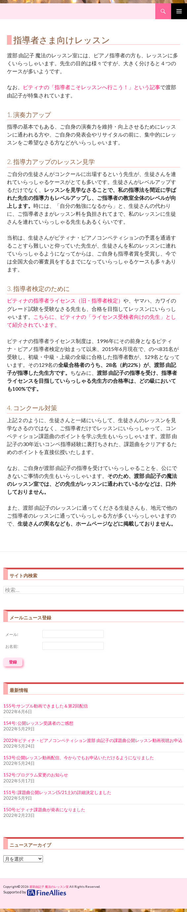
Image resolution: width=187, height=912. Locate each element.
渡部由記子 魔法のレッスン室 (49, 886)
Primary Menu (179, 11)
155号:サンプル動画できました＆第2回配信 (45, 706)
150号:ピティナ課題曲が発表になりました (44, 809)
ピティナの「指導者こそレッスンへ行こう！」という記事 (91, 87)
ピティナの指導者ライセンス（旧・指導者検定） (65, 301)
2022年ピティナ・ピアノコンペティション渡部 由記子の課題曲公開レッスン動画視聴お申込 (92, 740)
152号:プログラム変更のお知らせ (35, 774)
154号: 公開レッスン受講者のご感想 (38, 723)
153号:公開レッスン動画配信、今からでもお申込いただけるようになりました (78, 757)
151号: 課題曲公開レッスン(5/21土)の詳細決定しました (57, 792)
